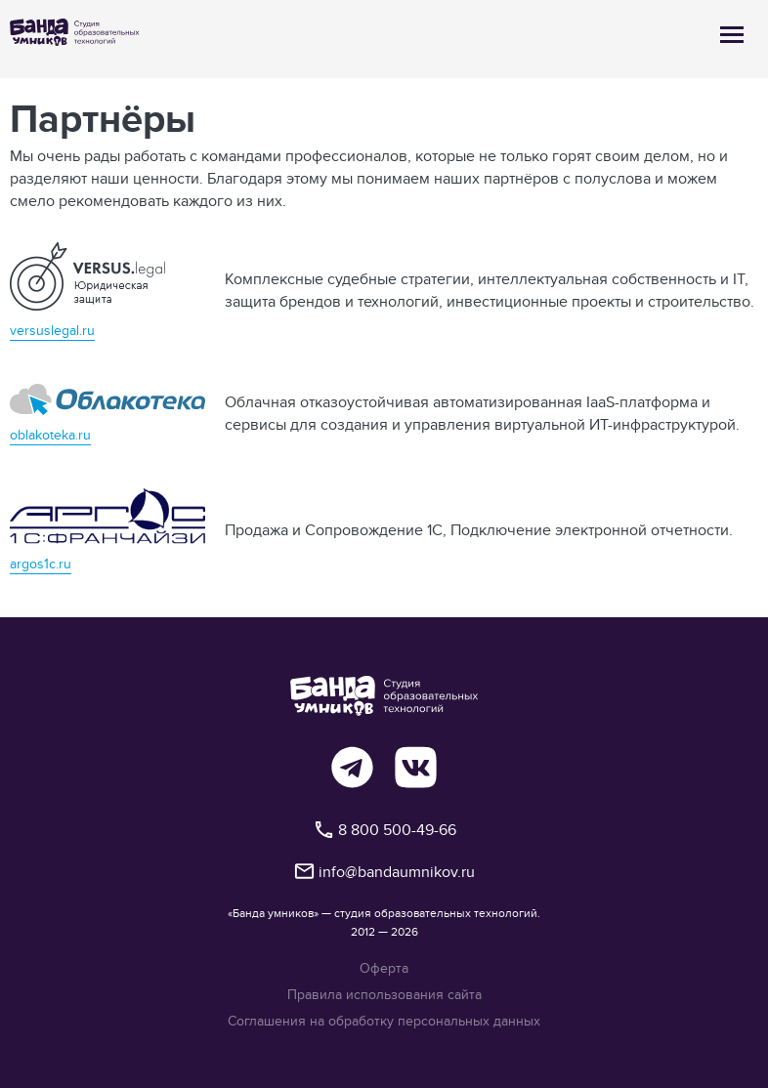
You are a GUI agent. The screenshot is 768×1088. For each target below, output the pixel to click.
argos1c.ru (40, 563)
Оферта (384, 968)
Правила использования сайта (384, 994)
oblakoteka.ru (50, 434)
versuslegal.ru (52, 330)
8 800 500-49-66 (384, 830)
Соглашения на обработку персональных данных (384, 1021)
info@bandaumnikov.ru (384, 871)
